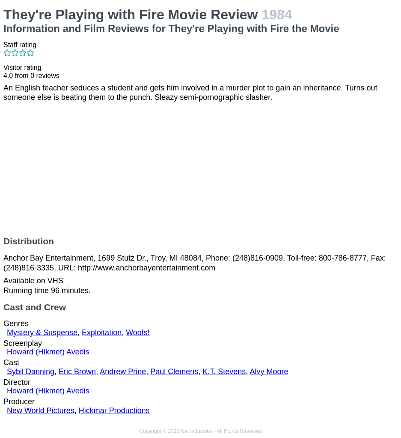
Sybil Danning (30, 371)
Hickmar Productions (114, 410)
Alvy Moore (269, 371)
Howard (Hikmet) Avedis (48, 352)
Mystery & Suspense (42, 332)
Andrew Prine (123, 371)
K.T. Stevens (224, 371)
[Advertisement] (200, 169)
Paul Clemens (174, 371)
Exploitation (102, 332)
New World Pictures (40, 410)
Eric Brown (77, 371)
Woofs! (138, 332)
